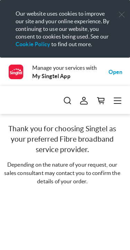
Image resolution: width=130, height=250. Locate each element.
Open (116, 72)
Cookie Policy (33, 44)
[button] (121, 15)
